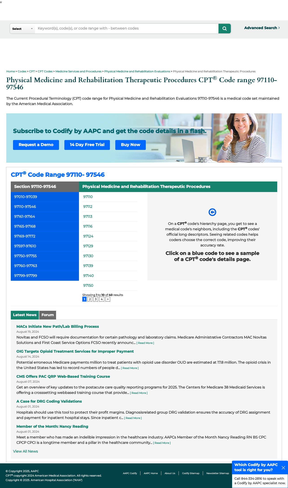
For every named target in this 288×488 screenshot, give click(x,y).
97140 (88, 276)
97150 (88, 285)
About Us (170, 473)
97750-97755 (25, 256)
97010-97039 (25, 197)
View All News (25, 451)
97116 (87, 226)
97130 (88, 256)
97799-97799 (25, 276)
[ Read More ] (145, 343)
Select (16, 28)
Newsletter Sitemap (217, 473)
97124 (88, 236)
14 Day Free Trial (87, 144)
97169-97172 (24, 236)
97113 (87, 216)
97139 (88, 266)
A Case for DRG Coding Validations (49, 401)
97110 (88, 197)
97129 (88, 246)
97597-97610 (25, 246)
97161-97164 (24, 216)
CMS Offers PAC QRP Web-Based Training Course (63, 376)
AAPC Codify (130, 473)
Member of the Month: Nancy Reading (52, 426)
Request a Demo (36, 144)
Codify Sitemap (190, 473)
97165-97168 (24, 226)
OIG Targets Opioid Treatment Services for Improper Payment (75, 351)
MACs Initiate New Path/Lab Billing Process (57, 326)
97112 (87, 207)
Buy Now (130, 144)
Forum (47, 315)
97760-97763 (25, 266)
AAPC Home (151, 473)
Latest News (25, 315)
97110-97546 (25, 207)
